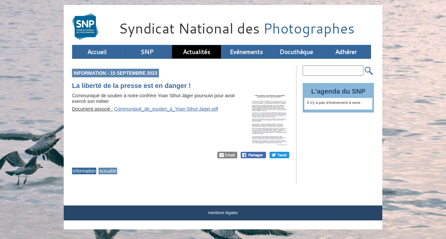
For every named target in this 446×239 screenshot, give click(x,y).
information (84, 171)
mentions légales (223, 212)
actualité (107, 171)
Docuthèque (296, 51)
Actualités (196, 51)
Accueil (97, 51)
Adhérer (346, 51)
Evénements (246, 51)
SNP (146, 51)
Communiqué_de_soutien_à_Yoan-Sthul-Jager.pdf (166, 109)
